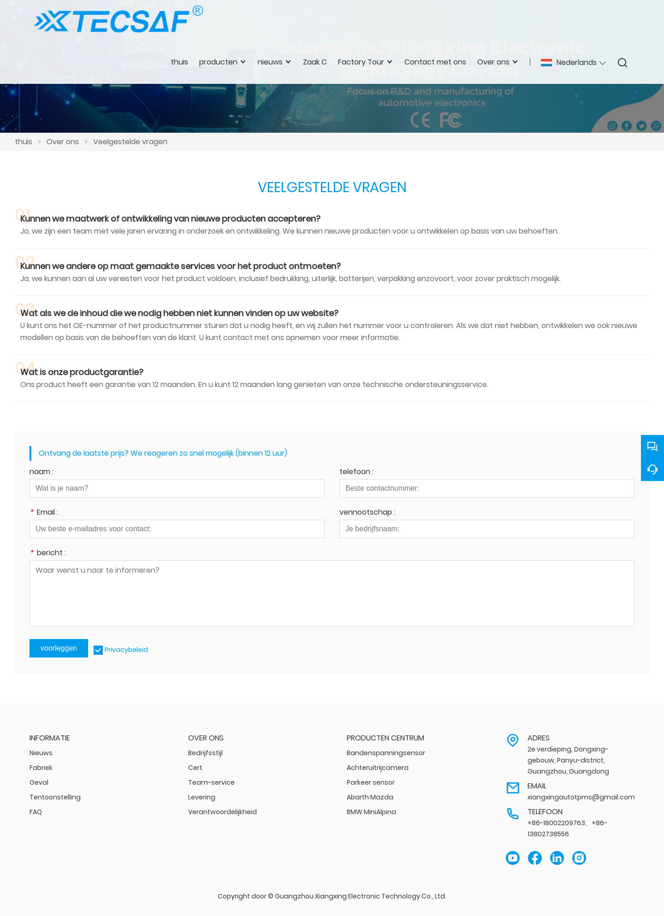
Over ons (63, 141)
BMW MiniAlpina (371, 811)
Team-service (211, 782)
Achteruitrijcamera (378, 767)
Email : (44, 513)
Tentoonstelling (55, 797)
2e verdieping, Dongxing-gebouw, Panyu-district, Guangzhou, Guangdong (568, 760)
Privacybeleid (126, 649)
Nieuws (41, 752)
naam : (41, 472)
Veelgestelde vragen (130, 141)
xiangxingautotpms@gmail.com (581, 797)
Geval (39, 782)
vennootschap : (367, 513)
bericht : (48, 553)
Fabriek (41, 767)
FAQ (36, 811)
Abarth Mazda (370, 797)
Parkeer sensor (371, 782)
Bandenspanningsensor (386, 752)
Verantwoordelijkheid (222, 811)
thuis (23, 141)
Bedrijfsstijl (205, 752)
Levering (201, 797)
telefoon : (356, 472)
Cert (195, 767)
